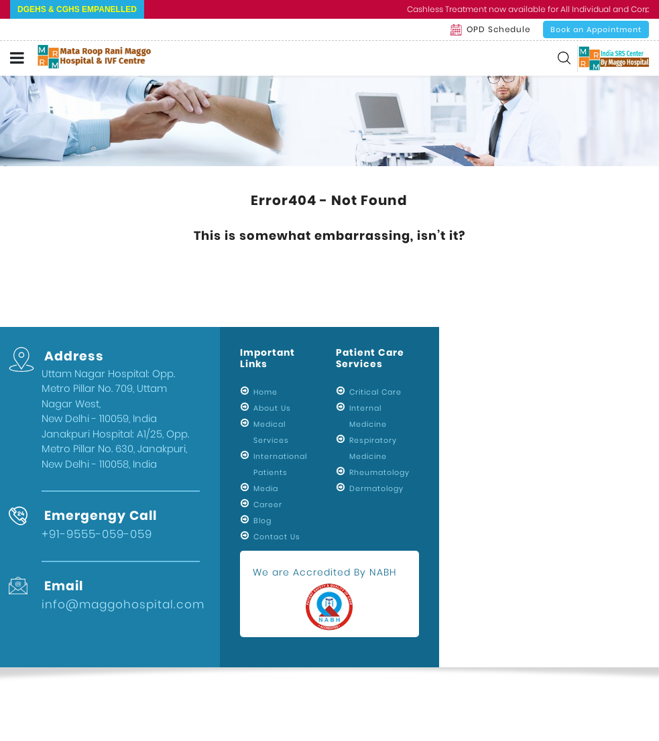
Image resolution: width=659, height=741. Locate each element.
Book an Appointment (596, 29)
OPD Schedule (490, 29)
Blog (262, 520)
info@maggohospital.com (123, 604)
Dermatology (376, 488)
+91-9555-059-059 (97, 534)
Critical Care (375, 392)
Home (265, 392)
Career (267, 504)
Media (265, 488)
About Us (272, 408)
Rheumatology (379, 472)
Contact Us (276, 536)
